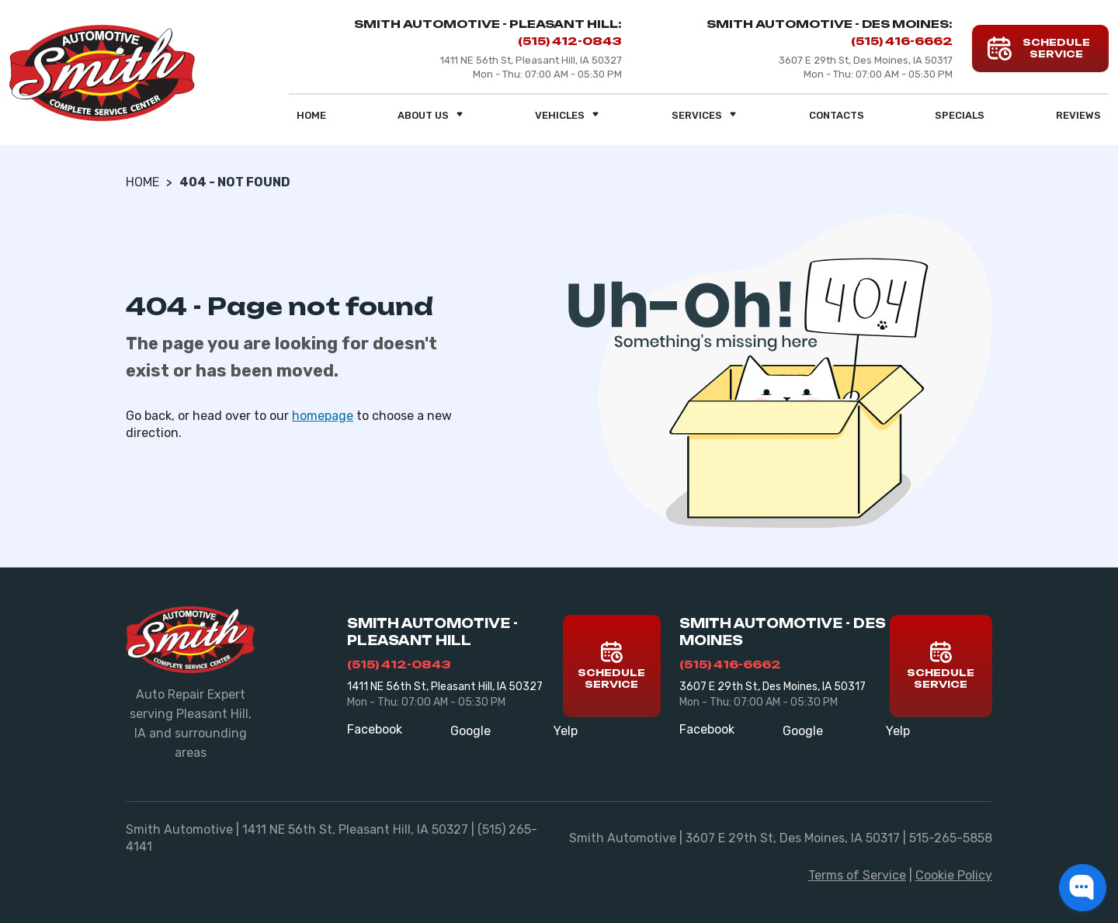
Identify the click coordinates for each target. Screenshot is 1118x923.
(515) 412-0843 (570, 40)
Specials (959, 115)
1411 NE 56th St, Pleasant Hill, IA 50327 (445, 686)
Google (470, 730)
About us (431, 115)
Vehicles (567, 115)
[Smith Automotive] (102, 73)
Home (311, 115)
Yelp (566, 730)
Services (705, 115)
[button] (1082, 887)
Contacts (836, 115)
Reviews (1078, 115)
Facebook (374, 729)
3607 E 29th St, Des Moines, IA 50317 (772, 686)
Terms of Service (857, 875)
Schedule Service (611, 665)
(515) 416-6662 (902, 40)
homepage (322, 415)
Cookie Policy (953, 875)
